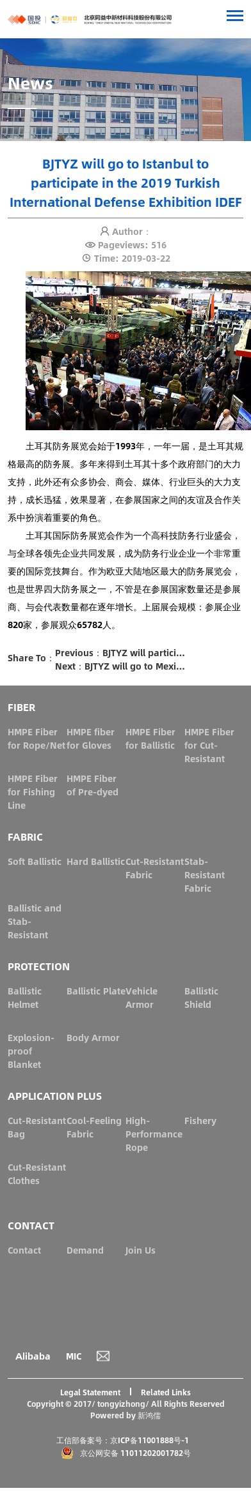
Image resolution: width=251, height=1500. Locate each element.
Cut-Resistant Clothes (37, 1173)
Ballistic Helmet (25, 997)
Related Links (166, 1392)
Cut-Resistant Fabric (154, 867)
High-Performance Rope (153, 1133)
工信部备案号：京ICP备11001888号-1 (122, 1440)
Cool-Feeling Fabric (94, 1127)
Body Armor (93, 1037)
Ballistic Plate (96, 991)
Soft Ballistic (34, 861)
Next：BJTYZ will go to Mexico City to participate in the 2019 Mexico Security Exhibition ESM (121, 666)
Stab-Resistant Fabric (204, 874)
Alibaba (33, 1356)
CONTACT (31, 1225)
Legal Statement (90, 1392)
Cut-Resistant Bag (37, 1127)
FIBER (21, 707)
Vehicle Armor (141, 997)
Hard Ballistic (96, 861)
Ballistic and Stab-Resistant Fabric (34, 928)
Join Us (140, 1250)
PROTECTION (39, 966)
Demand (85, 1250)
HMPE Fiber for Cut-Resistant (209, 744)
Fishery (200, 1120)
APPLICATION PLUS (55, 1096)
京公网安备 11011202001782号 (126, 1452)
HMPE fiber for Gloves (91, 738)
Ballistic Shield (201, 997)
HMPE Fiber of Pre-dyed (92, 785)
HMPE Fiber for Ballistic (150, 738)
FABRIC (25, 836)
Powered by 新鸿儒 (125, 1415)
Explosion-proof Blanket (31, 1050)
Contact (24, 1250)
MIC (73, 1356)
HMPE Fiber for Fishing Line (33, 791)
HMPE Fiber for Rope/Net (36, 738)
